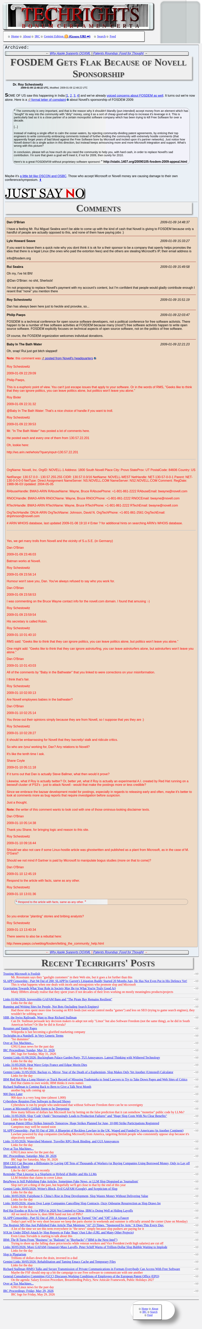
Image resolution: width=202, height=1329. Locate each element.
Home (15, 36)
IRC (37, 36)
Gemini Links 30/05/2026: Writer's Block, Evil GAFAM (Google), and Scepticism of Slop (60, 1189)
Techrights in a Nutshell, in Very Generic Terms (33, 1036)
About (27, 36)
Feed (113, 36)
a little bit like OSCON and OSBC (43, 177)
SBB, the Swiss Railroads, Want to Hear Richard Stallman (40, 1018)
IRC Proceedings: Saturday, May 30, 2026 (29, 1157)
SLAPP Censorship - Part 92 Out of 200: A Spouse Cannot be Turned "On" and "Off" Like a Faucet (66, 1219)
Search (101, 36)
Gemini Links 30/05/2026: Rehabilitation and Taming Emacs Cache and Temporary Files (59, 1262)
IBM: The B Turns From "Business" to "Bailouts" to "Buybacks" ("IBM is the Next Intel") (60, 1240)
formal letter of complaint (48, 100)
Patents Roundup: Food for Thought (118, 54)
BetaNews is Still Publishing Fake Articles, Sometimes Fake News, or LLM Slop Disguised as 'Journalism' (70, 1182)
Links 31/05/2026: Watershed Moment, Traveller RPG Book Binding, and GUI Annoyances (61, 1142)
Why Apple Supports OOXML (70, 54)
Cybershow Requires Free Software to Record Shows (36, 1102)
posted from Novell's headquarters (69, 359)
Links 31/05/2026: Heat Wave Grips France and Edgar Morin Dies (45, 1065)
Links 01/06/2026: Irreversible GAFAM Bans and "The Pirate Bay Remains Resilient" (57, 1000)
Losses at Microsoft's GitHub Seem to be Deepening (36, 1109)
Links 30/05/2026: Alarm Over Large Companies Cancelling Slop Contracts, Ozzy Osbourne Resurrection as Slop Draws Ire (82, 1204)
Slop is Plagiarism (14, 1255)
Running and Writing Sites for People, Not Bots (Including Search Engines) (51, 1007)
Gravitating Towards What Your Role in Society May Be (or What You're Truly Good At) (59, 989)
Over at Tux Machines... (18, 1044)
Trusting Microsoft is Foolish (21, 974)
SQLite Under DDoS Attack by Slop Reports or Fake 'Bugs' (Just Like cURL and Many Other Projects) (68, 1233)
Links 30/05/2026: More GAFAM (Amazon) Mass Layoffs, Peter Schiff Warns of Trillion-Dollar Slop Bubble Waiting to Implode (85, 1248)
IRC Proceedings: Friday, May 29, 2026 (28, 1291)
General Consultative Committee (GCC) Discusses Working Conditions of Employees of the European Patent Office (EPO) (81, 1277)
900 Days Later (13, 1095)
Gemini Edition (54, 36)
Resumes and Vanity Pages (20, 1029)
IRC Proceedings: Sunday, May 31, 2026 (29, 1051)
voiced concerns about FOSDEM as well (135, 96)
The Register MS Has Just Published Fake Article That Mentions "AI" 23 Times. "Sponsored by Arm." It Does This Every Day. (83, 1226)
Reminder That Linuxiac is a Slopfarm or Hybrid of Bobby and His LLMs (50, 1175)
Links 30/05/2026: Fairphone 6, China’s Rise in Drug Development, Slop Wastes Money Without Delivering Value (75, 1197)
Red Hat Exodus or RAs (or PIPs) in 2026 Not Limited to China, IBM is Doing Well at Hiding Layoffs (68, 1211)
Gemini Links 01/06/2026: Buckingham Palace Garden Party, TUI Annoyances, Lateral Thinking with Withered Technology (81, 1058)
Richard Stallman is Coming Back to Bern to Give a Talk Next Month (47, 1087)
